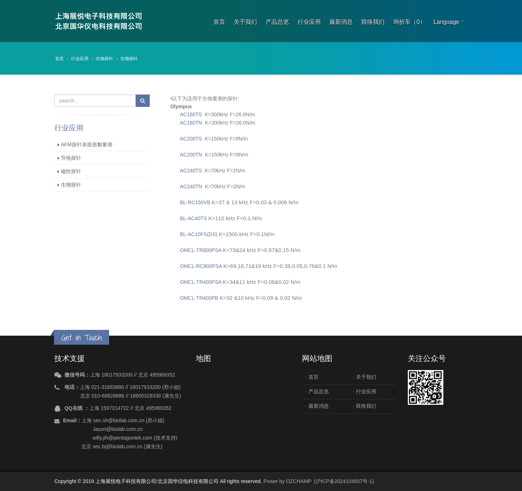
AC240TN (191, 186)
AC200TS (191, 139)
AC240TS (191, 170)
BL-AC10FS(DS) (198, 234)
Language (446, 22)
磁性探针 (71, 171)
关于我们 (245, 22)
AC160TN (191, 123)
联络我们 (373, 22)
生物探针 (104, 58)
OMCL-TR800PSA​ (200, 250)
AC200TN (191, 155)
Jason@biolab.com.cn (118, 429)
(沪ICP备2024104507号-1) (344, 481)
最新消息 (341, 22)
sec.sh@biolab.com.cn (118, 420)
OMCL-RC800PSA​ (201, 266)
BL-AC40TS (193, 218)
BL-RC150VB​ (195, 202)
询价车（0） (409, 22)
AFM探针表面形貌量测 (86, 144)
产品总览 (277, 22)
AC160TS (191, 114)
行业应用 (309, 22)
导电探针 (71, 158)
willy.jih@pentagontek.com (122, 438)
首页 (219, 22)
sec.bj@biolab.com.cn (117, 446)
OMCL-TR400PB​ (199, 298)
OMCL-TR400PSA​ (200, 282)
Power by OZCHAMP (287, 481)
